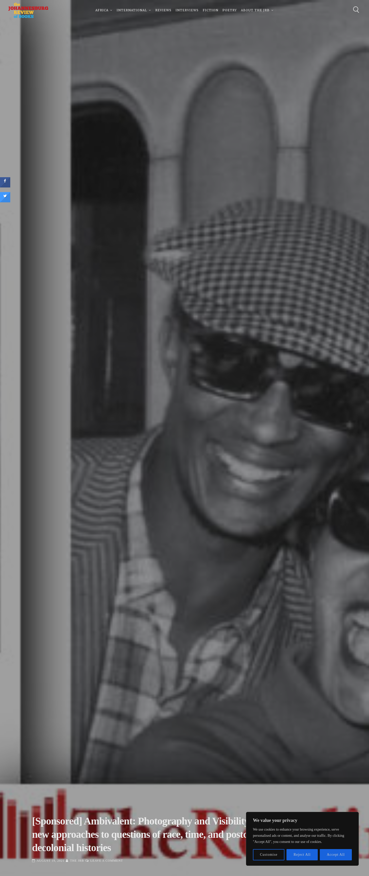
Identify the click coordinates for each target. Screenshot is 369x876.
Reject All (302, 855)
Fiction (210, 10)
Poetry (229, 10)
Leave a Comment (106, 860)
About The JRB (255, 10)
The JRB (77, 860)
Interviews (187, 10)
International (132, 10)
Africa (101, 10)
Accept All (336, 855)
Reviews (163, 10)
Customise (269, 855)
